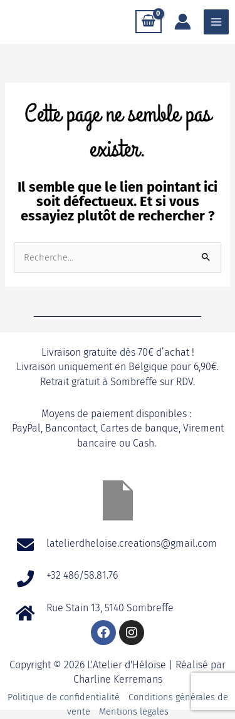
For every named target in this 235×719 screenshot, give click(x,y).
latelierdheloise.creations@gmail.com (132, 543)
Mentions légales (134, 711)
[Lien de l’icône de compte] (182, 21)
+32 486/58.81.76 (82, 575)
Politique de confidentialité (64, 697)
